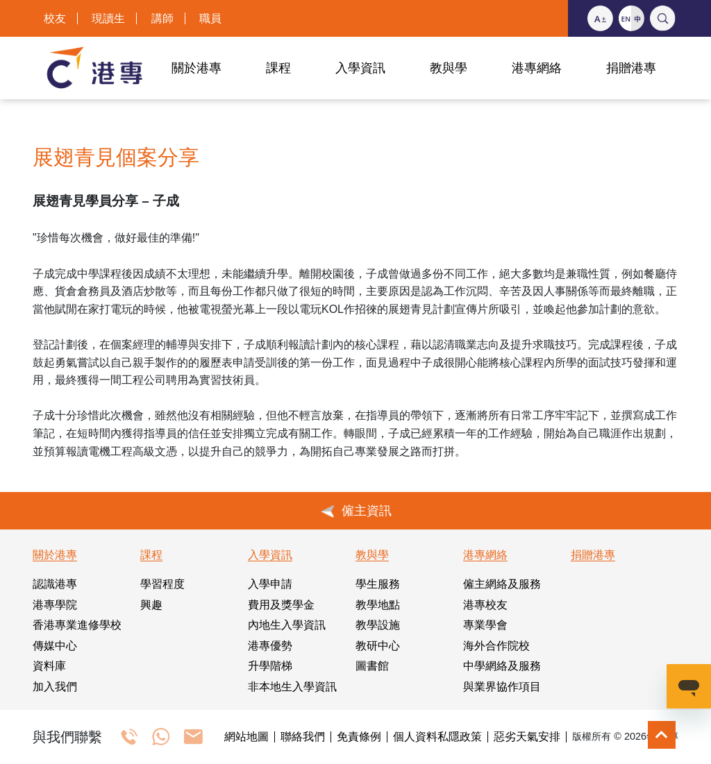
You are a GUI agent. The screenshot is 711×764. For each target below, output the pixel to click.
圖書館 (372, 666)
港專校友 (485, 605)
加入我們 (55, 687)
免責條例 (359, 736)
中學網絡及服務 (502, 666)
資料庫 (49, 666)
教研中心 (378, 646)
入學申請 (270, 584)
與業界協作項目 (502, 687)
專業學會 (485, 625)
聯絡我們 (303, 736)
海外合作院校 (496, 646)
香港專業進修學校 (77, 625)
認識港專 (55, 584)
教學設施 (378, 625)
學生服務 (378, 584)
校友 (55, 18)
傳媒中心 (55, 646)
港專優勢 (270, 646)
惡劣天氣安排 (527, 736)
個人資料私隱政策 (437, 736)
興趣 (151, 605)
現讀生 (108, 18)
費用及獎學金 (281, 605)
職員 (210, 18)
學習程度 (162, 584)
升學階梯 (270, 666)
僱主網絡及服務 (502, 584)
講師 (162, 18)
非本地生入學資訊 (292, 687)
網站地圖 (246, 736)
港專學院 (55, 605)
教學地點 (378, 605)
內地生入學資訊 (287, 625)
